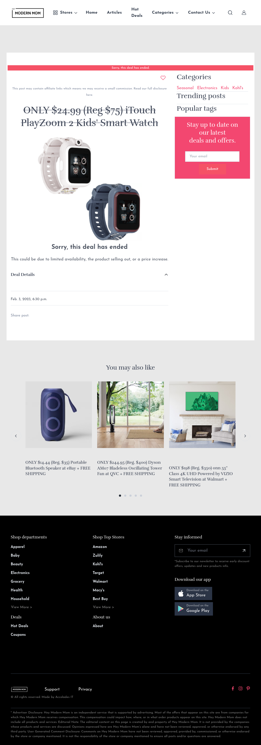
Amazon (100, 547)
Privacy (85, 689)
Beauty (17, 564)
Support (52, 689)
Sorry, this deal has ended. (130, 67)
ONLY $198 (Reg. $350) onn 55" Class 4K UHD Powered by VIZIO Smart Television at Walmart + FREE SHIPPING (201, 476)
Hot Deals (137, 12)
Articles (114, 13)
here (89, 95)
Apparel (18, 547)
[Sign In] (244, 12)
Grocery (17, 582)
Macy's (99, 590)
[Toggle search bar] (230, 12)
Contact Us (199, 13)
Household (20, 599)
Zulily (98, 556)
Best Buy (100, 599)
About (98, 626)
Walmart (100, 582)
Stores (62, 12)
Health (17, 590)
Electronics (207, 88)
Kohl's (237, 88)
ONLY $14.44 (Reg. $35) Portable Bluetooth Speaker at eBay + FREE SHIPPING (58, 468)
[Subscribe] (244, 550)
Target (98, 573)
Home (92, 13)
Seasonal (185, 88)
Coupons (18, 635)
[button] (120, 496)
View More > (21, 607)
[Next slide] (245, 436)
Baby (15, 556)
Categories (163, 13)
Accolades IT (64, 697)
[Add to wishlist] (163, 78)
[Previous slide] (16, 436)
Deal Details (23, 274)
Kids (225, 88)
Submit (212, 169)
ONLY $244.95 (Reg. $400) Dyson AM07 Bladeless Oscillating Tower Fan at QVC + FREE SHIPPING (129, 468)
